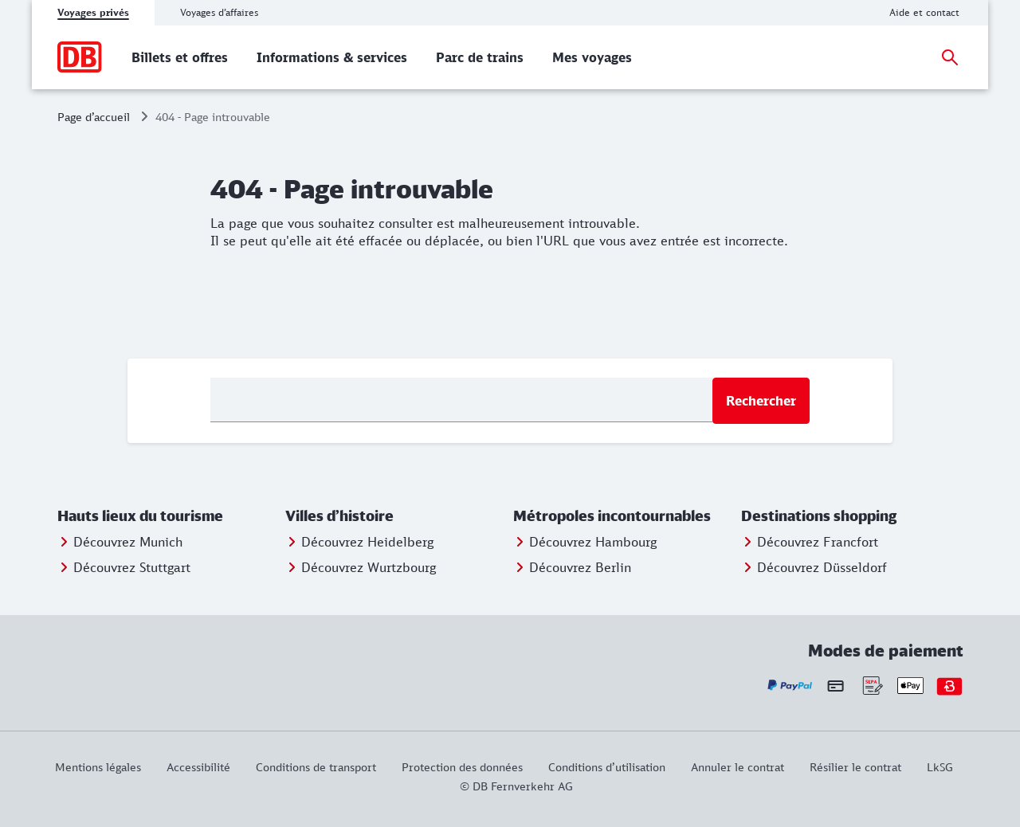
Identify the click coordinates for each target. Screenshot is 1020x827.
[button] (168, 516)
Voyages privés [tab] (93, 12)
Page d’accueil (93, 116)
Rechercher (761, 401)
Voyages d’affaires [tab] (219, 12)
